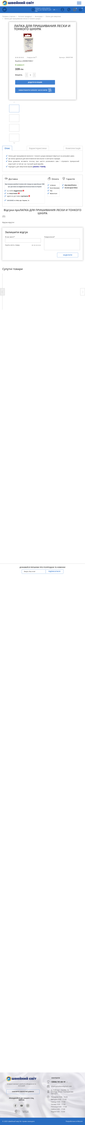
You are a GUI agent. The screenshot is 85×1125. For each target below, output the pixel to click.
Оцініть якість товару (12, 400)
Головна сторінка (8, 16)
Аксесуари (38, 16)
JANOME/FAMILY (27, 61)
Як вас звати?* (10, 392)
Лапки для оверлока (53, 16)
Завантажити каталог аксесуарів (35, 90)
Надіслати (67, 410)
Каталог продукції (25, 16)
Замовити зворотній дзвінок (23, 1091)
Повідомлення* (49, 392)
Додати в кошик (35, 82)
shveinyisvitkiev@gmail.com (61, 1086)
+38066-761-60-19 (58, 1082)
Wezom (80, 1121)
